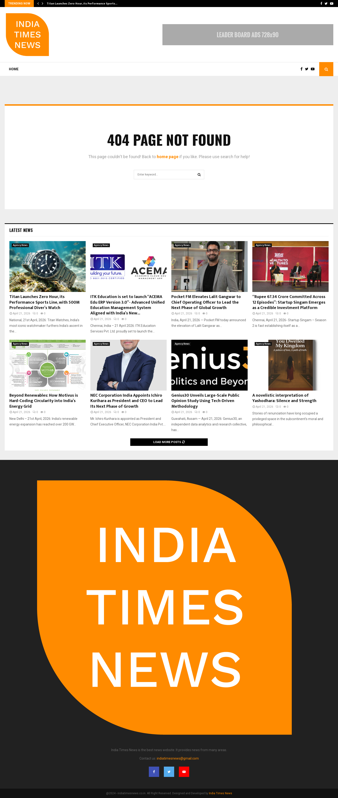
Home (14, 69)
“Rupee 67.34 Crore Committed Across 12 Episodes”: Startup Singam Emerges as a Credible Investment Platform (288, 302)
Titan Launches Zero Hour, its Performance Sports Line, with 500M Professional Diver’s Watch (44, 302)
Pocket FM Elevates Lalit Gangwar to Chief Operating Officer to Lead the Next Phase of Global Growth (206, 302)
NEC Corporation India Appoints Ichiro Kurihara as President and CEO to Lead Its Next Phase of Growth (126, 401)
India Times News (220, 793)
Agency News (20, 245)
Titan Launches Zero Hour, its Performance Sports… (82, 3)
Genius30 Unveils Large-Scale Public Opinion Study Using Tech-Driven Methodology (205, 401)
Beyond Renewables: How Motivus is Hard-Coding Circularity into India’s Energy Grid (43, 401)
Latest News (21, 230)
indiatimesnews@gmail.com (178, 758)
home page (167, 156)
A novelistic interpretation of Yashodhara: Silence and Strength (284, 398)
